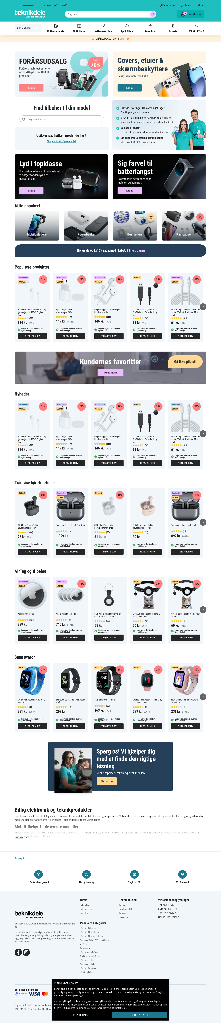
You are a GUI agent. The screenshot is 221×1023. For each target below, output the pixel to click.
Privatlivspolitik (125, 909)
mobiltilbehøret (31, 832)
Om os (122, 905)
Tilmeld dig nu (136, 250)
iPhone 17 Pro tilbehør (89, 932)
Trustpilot (20, 858)
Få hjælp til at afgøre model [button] (61, 141)
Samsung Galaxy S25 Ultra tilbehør (95, 940)
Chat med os (107, 781)
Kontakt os (84, 913)
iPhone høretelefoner (89, 952)
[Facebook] (18, 952)
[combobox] (110, 14)
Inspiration (123, 917)
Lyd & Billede (127, 28)
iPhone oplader (86, 960)
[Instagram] (26, 952)
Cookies (122, 913)
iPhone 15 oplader (88, 968)
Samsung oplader (87, 964)
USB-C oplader (86, 972)
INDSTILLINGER (81, 1015)
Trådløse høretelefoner (90, 956)
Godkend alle (139, 1015)
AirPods (83, 944)
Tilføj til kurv (32, 336)
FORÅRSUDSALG (196, 28)
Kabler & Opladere (103, 28)
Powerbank (150, 28)
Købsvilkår (84, 905)
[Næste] (203, 306)
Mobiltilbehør (79, 28)
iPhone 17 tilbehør (88, 928)
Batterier (173, 28)
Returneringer (86, 909)
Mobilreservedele (55, 28)
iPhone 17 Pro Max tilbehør (91, 936)
